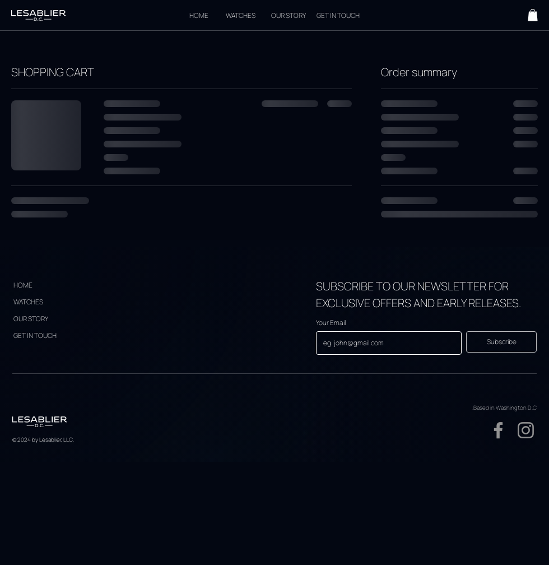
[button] (533, 15)
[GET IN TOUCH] (337, 15)
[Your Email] (385, 343)
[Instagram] (526, 430)
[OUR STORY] (288, 15)
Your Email (331, 322)
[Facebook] (498, 430)
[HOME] (198, 15)
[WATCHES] (240, 15)
